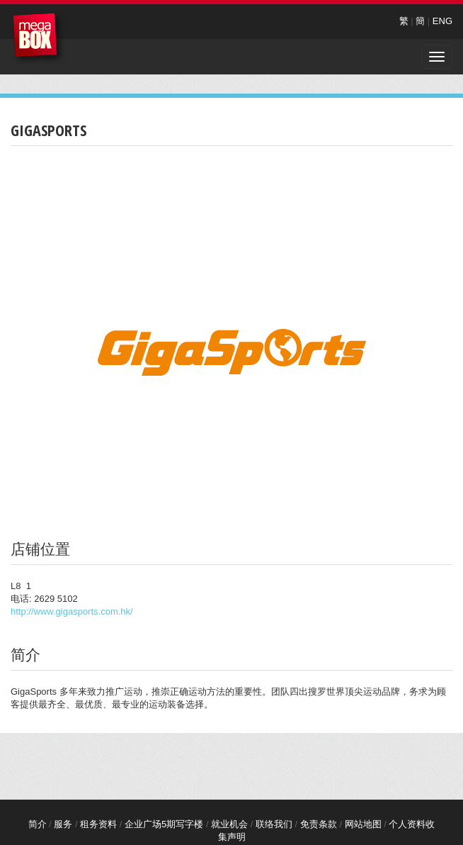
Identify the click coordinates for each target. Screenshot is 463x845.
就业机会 (229, 824)
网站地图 (363, 824)
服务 (63, 824)
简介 (37, 824)
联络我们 (274, 824)
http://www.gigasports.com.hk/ (72, 611)
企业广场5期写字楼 (164, 824)
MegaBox (38, 38)
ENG (442, 21)
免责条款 (318, 824)
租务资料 (98, 824)
